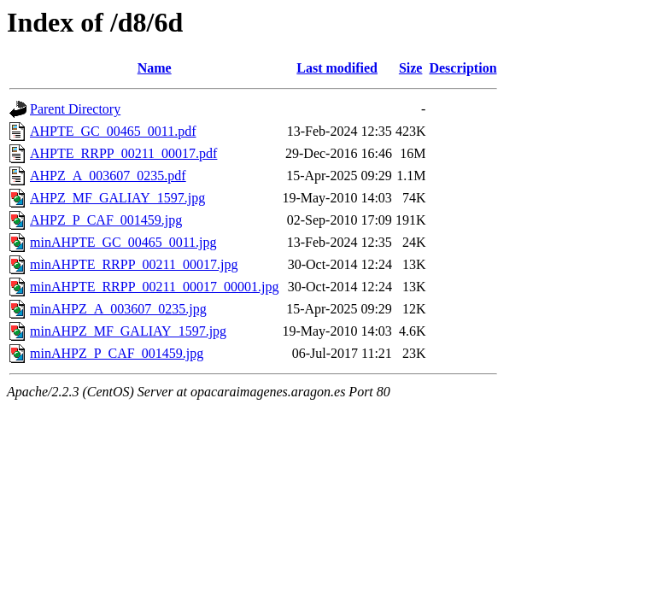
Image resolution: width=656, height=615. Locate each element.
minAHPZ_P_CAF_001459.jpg (116, 353)
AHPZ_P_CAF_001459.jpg (106, 220)
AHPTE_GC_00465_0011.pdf (113, 131)
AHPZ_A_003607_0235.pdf (108, 175)
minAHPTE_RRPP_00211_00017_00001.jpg (154, 286)
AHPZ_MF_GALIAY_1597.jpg (117, 197)
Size (411, 68)
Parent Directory (75, 109)
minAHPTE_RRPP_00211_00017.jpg (133, 264)
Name (155, 68)
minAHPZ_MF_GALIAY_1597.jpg (128, 331)
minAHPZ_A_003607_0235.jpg (118, 309)
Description (462, 68)
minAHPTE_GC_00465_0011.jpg (123, 242)
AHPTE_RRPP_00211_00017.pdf (123, 153)
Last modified (337, 68)
